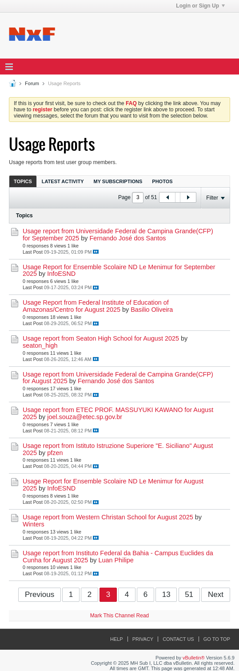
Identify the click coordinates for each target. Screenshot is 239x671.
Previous (39, 594)
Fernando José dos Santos (127, 238)
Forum (32, 83)
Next (215, 594)
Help (116, 639)
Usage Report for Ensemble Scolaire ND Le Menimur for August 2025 (113, 485)
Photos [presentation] (162, 181)
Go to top (216, 639)
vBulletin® (194, 657)
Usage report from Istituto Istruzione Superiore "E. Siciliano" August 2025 (118, 449)
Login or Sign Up (200, 6)
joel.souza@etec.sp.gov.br (84, 416)
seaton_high (40, 345)
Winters (33, 524)
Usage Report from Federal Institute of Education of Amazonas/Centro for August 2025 (96, 306)
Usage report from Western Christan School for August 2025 (108, 517)
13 (166, 594)
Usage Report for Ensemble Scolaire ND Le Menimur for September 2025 (119, 270)
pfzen (55, 452)
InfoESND (61, 273)
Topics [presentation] (23, 181)
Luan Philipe (115, 560)
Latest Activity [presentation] (63, 181)
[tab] (23, 181)
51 (189, 594)
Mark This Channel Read (119, 615)
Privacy (142, 639)
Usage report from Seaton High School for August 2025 (101, 338)
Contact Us (178, 639)
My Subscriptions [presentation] (118, 181)
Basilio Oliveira (152, 309)
